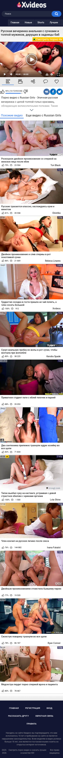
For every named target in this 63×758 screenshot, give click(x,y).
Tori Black (56, 165)
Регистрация (32, 708)
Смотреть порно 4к (49, 39)
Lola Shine (55, 499)
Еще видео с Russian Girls (43, 115)
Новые (21, 22)
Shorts (34, 22)
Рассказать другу (18, 716)
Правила (32, 724)
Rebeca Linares (53, 261)
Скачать (47, 74)
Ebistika (57, 213)
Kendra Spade (54, 356)
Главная (8, 22)
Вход (49, 708)
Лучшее (47, 22)
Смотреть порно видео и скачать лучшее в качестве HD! (27, 751)
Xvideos (57, 308)
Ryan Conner (54, 643)
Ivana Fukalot (54, 547)
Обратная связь (44, 716)
